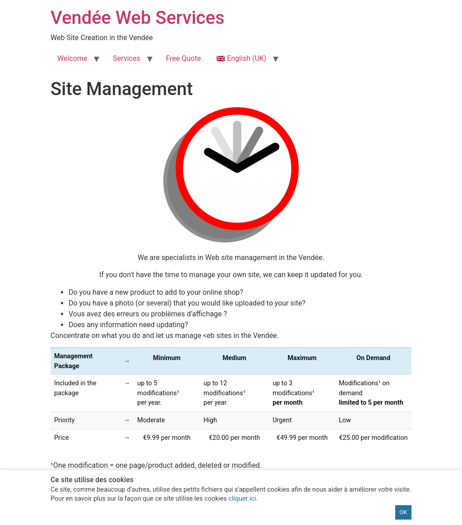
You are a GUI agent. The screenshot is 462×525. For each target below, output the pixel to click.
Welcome (72, 58)
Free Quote (183, 58)
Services (126, 58)
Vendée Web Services (138, 17)
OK (403, 512)
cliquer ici (242, 498)
